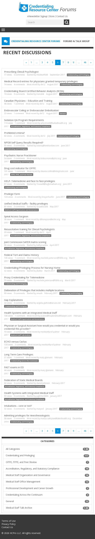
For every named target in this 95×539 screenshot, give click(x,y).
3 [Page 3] (42, 62)
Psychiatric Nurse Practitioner (20, 155)
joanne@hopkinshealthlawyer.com (56, 315)
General (63, 114)
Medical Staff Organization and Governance (21, 210)
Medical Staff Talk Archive (21, 335)
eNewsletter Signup (37, 16)
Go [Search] (66, 22)
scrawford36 (42, 206)
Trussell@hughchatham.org (49, 184)
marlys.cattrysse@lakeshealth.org (56, 418)
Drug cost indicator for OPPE (20, 168)
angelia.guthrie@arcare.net (49, 303)
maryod (40, 408)
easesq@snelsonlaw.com (48, 145)
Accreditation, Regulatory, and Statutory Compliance (30, 126)
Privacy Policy (8, 524)
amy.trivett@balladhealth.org (54, 123)
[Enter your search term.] (45, 22)
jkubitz (39, 270)
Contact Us (62, 16)
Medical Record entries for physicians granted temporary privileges (41, 81)
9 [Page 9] (73, 62)
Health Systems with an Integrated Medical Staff (30, 312)
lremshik (40, 94)
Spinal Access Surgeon (16, 216)
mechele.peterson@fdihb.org (54, 258)
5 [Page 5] (52, 62)
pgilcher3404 (42, 396)
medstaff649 (42, 74)
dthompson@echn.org (50, 219)
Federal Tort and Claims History (21, 254)
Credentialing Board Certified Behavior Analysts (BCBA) (34, 91)
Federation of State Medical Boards (23, 380)
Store (52, 16)
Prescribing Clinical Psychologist (21, 71)
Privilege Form (12, 193)
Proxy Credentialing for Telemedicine (24, 277)
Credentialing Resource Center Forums (35, 41)
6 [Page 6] (57, 62)
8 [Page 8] (68, 62)
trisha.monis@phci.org (51, 158)
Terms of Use (9, 520)
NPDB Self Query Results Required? (23, 142)
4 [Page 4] (47, 62)
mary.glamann (46, 357)
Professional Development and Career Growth (47, 488)
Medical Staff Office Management (47, 481)
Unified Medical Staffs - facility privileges (26, 203)
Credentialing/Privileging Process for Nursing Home (32, 267)
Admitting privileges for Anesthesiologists (27, 415)
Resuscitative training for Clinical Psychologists (29, 229)
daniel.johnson (43, 383)
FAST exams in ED (14, 367)
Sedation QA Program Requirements (24, 120)
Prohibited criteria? (14, 132)
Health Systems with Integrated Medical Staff (29, 392)
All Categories (47, 449)
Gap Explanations (13, 299)
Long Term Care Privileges (18, 354)
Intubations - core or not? (18, 405)
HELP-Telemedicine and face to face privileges (29, 181)
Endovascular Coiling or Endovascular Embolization (31, 110)
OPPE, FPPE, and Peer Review (21, 175)
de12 (43, 84)
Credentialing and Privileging (78, 75)
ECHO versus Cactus (15, 341)
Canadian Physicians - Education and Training (28, 100)
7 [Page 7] (63, 62)
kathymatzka (42, 245)
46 (85, 62)
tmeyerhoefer (48, 197)
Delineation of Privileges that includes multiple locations (34, 290)
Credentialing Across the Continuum (24, 361)
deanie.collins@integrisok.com (54, 171)
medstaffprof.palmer (50, 331)
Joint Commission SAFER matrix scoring (25, 242)
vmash (39, 293)
